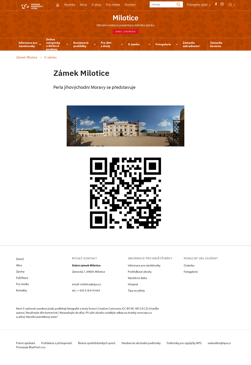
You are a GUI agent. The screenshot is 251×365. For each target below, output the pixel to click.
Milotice (125, 18)
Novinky (69, 4)
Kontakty (21, 291)
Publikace (22, 278)
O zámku (189, 266)
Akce (83, 4)
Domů (20, 259)
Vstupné (133, 285)
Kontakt (130, 4)
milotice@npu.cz (90, 285)
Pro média (113, 4)
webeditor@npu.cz (27, 348)
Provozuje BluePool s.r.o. (31, 352)
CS (231, 4)
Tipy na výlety (136, 291)
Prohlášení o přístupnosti (57, 344)
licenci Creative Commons (105, 309)
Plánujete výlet (199, 4)
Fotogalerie (191, 272)
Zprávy (20, 272)
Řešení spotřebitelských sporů (98, 344)
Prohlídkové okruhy (140, 272)
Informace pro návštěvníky (144, 266)
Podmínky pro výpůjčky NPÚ (187, 344)
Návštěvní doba (137, 279)
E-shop (96, 4)
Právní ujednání (26, 344)
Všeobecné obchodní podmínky (144, 344)
